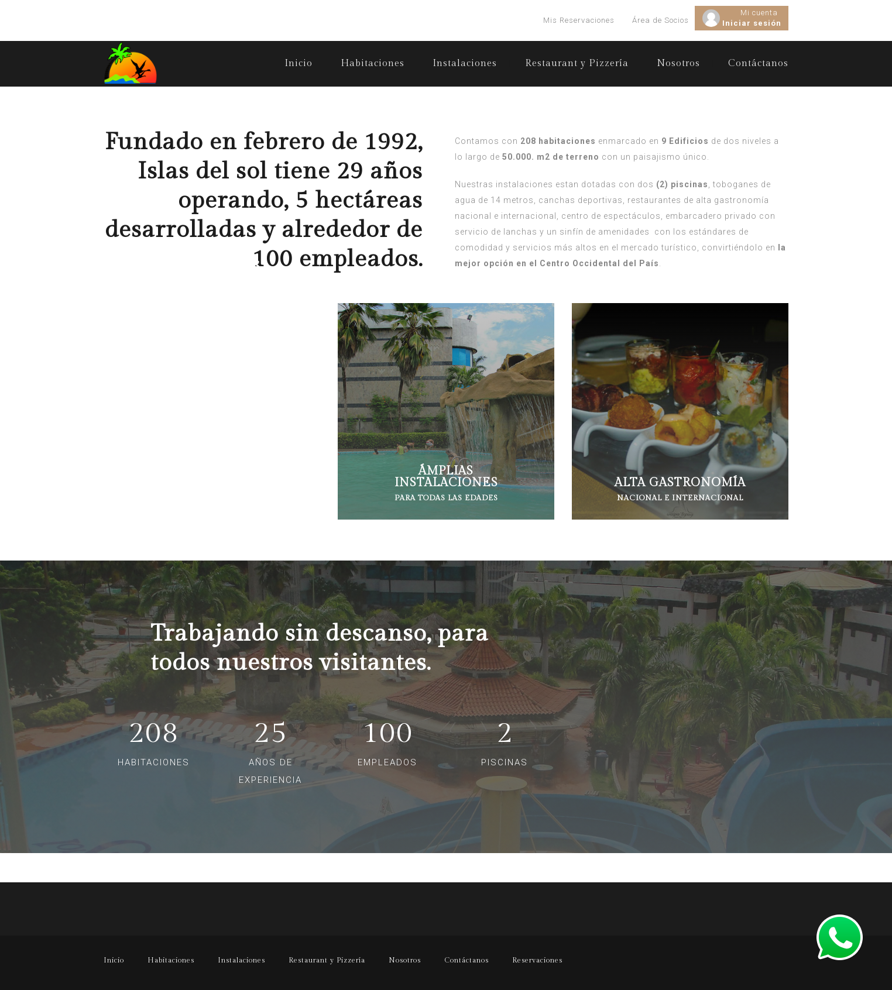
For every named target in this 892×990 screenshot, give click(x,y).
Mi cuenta (759, 12)
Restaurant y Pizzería (577, 63)
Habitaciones (372, 63)
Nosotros (678, 63)
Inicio (298, 63)
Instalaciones (465, 63)
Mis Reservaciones (579, 20)
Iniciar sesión (751, 23)
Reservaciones (537, 960)
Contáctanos (758, 63)
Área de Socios (660, 20)
